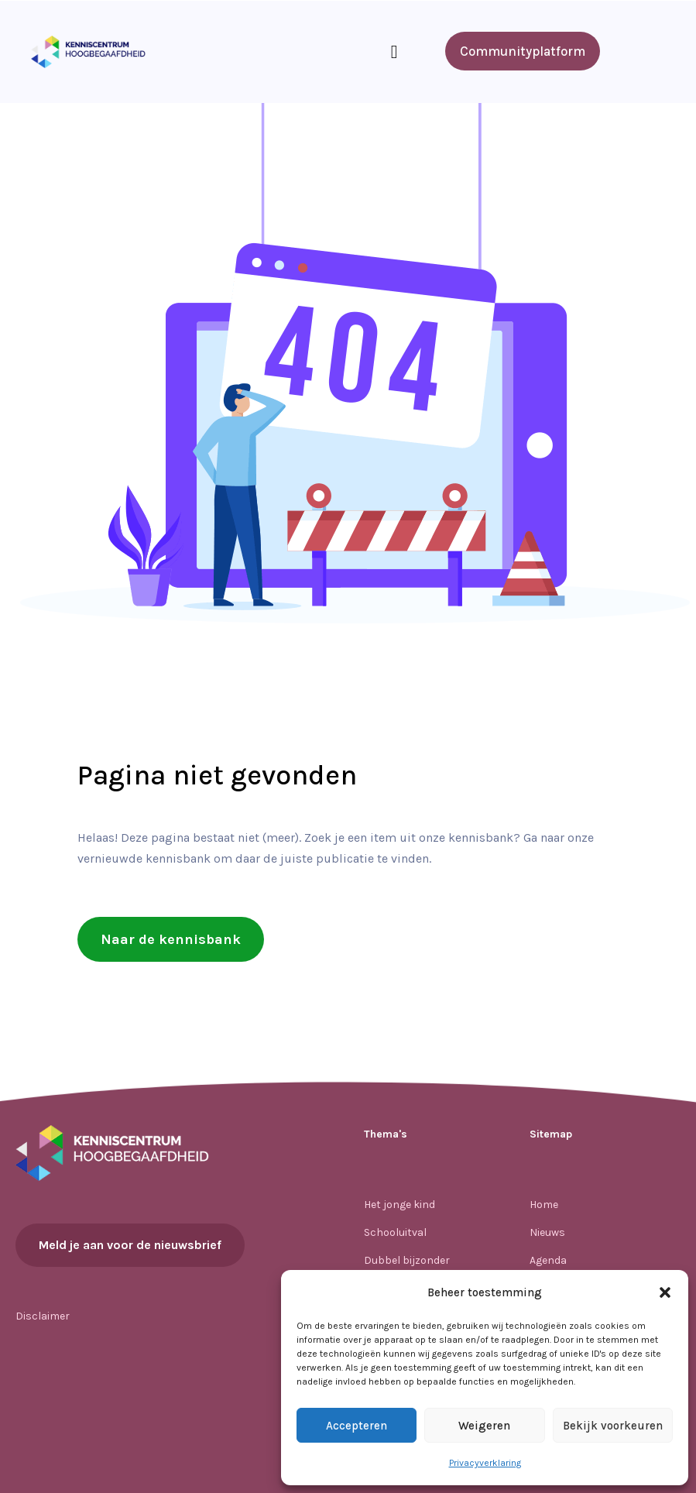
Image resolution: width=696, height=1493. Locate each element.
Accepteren (356, 1426)
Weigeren (484, 1426)
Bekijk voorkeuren (613, 1426)
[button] (665, 1292)
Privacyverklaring (485, 1462)
